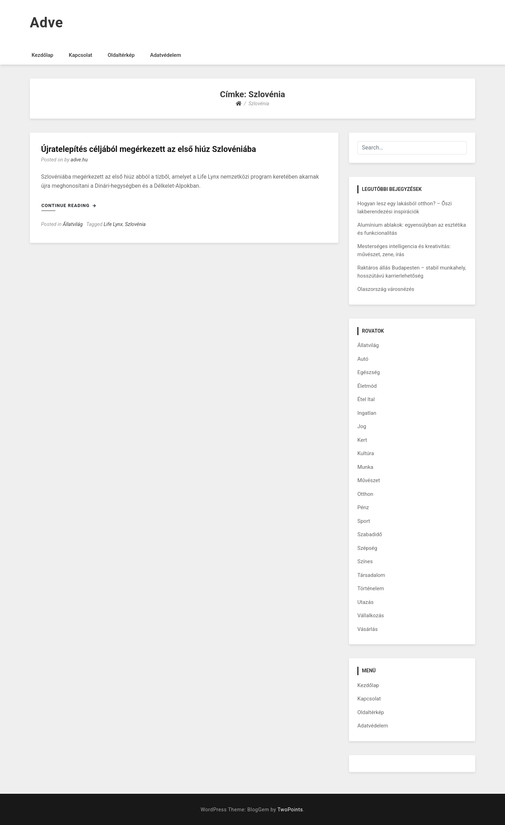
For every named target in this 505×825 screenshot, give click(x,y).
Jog (361, 426)
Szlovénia (135, 224)
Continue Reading (68, 205)
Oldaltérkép (121, 55)
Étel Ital (366, 399)
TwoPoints (290, 810)
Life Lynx (113, 224)
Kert (362, 440)
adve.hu (79, 160)
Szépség (367, 548)
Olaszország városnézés (385, 289)
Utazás (365, 602)
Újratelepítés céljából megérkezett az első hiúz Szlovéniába (148, 149)
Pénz (363, 507)
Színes (365, 561)
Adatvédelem (165, 55)
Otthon (365, 494)
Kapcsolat (80, 55)
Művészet (368, 480)
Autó (362, 359)
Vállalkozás (370, 615)
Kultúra (365, 453)
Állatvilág (73, 224)
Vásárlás (367, 629)
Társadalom (371, 575)
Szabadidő (369, 534)
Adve (46, 22)
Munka (365, 467)
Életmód (367, 386)
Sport (363, 521)
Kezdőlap (42, 55)
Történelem (370, 588)
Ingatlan (366, 413)
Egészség (368, 372)
